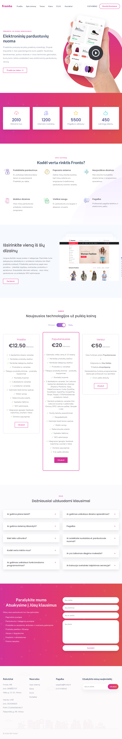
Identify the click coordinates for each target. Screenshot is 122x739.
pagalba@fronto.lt (63, 685)
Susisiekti (90, 648)
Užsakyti (21, 425)
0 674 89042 (61, 689)
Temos (42, 6)
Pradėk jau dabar (15, 70)
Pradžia (19, 6)
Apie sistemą (31, 6)
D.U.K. (58, 6)
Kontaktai (68, 6)
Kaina (50, 6)
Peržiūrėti (11, 281)
